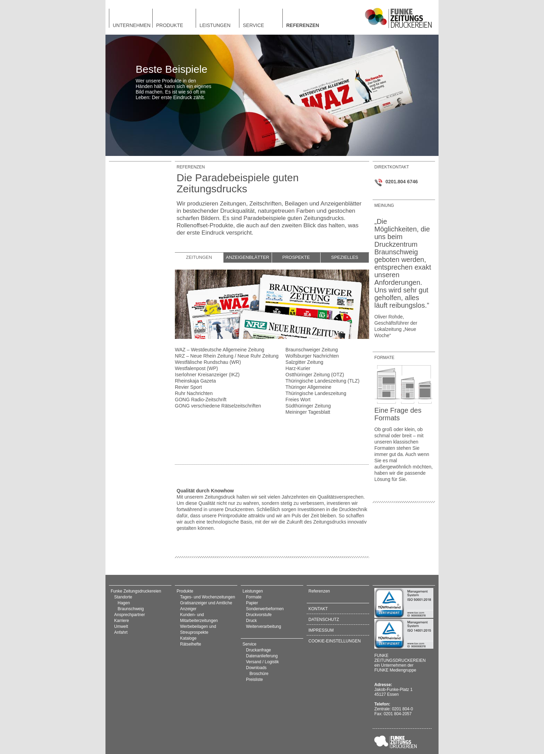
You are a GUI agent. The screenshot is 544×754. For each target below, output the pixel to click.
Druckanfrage (258, 650)
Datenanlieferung (262, 656)
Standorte (123, 597)
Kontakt (318, 608)
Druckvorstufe (259, 614)
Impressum (321, 630)
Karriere (121, 620)
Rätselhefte (190, 644)
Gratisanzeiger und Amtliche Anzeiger (206, 605)
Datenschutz (323, 619)
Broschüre (259, 673)
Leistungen (214, 25)
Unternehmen (132, 25)
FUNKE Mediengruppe (395, 670)
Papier (252, 602)
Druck (251, 620)
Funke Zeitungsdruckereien (136, 591)
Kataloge (188, 638)
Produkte (169, 25)
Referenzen (302, 25)
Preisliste (254, 679)
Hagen (124, 602)
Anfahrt (121, 632)
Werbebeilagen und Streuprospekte (198, 629)
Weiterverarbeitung (263, 626)
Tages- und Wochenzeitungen (207, 597)
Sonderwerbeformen (265, 608)
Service (253, 25)
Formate (254, 597)
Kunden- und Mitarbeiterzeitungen (199, 617)
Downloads (256, 667)
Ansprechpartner (129, 614)
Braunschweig (131, 608)
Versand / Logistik (262, 661)
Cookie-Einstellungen (334, 641)
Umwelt (121, 626)
